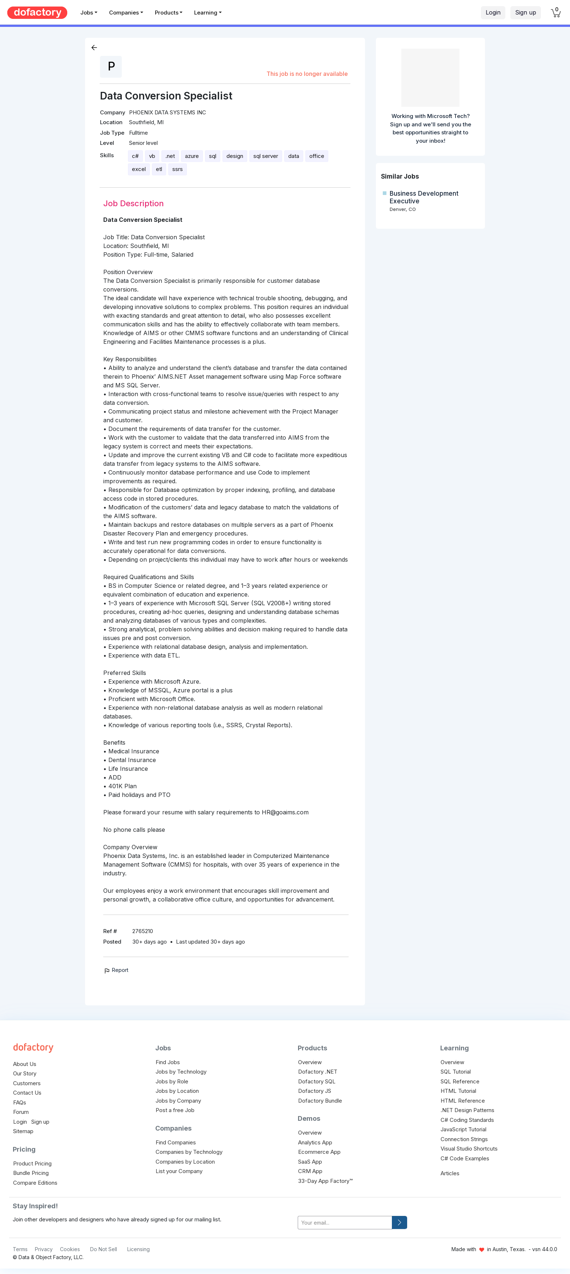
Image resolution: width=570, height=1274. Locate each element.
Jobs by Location (177, 1090)
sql (212, 155)
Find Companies (176, 1142)
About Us (24, 1064)
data (293, 155)
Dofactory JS (314, 1090)
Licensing (138, 1249)
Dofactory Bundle (320, 1100)
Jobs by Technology (181, 1071)
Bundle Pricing (31, 1172)
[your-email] (345, 1222)
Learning (205, 12)
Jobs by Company (178, 1100)
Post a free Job (175, 1110)
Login (493, 12)
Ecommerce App (319, 1151)
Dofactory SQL (317, 1081)
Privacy (44, 1249)
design (234, 155)
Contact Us (27, 1092)
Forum (21, 1111)
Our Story (24, 1073)
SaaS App (310, 1161)
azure (192, 155)
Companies (124, 12)
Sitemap (23, 1131)
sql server (265, 155)
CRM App (310, 1171)
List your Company (179, 1171)
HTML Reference (463, 1100)
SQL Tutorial (456, 1071)
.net (170, 155)
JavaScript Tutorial (463, 1129)
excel (139, 169)
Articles (450, 1173)
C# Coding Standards (467, 1119)
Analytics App (315, 1142)
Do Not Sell (103, 1249)
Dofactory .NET (317, 1071)
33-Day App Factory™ (325, 1180)
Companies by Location (185, 1161)
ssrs (177, 169)
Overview (310, 1062)
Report (115, 970)
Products (166, 12)
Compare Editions (35, 1182)
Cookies (70, 1249)
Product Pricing (32, 1163)
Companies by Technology (189, 1151)
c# (135, 155)
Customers (27, 1083)
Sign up (525, 12)
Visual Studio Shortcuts (469, 1148)
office (316, 155)
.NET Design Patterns (467, 1110)
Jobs (86, 12)
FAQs (19, 1102)
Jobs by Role (172, 1081)
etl (159, 169)
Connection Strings (464, 1139)
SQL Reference (460, 1081)
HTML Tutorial (458, 1090)
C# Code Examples (465, 1158)
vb (152, 155)
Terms (20, 1249)
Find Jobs (168, 1062)
